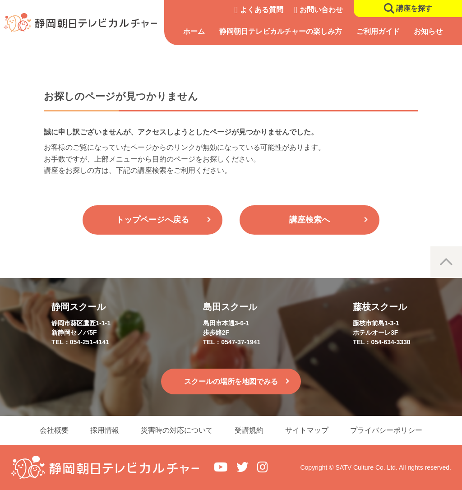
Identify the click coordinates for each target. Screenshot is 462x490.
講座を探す (414, 8)
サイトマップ (306, 430)
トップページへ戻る (152, 219)
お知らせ (428, 31)
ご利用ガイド (378, 31)
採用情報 (104, 430)
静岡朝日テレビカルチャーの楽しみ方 (280, 31)
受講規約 (249, 430)
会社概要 (54, 430)
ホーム (194, 31)
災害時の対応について (177, 430)
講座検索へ (309, 219)
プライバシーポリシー (386, 430)
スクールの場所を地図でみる (231, 381)
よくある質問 (261, 10)
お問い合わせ (321, 10)
